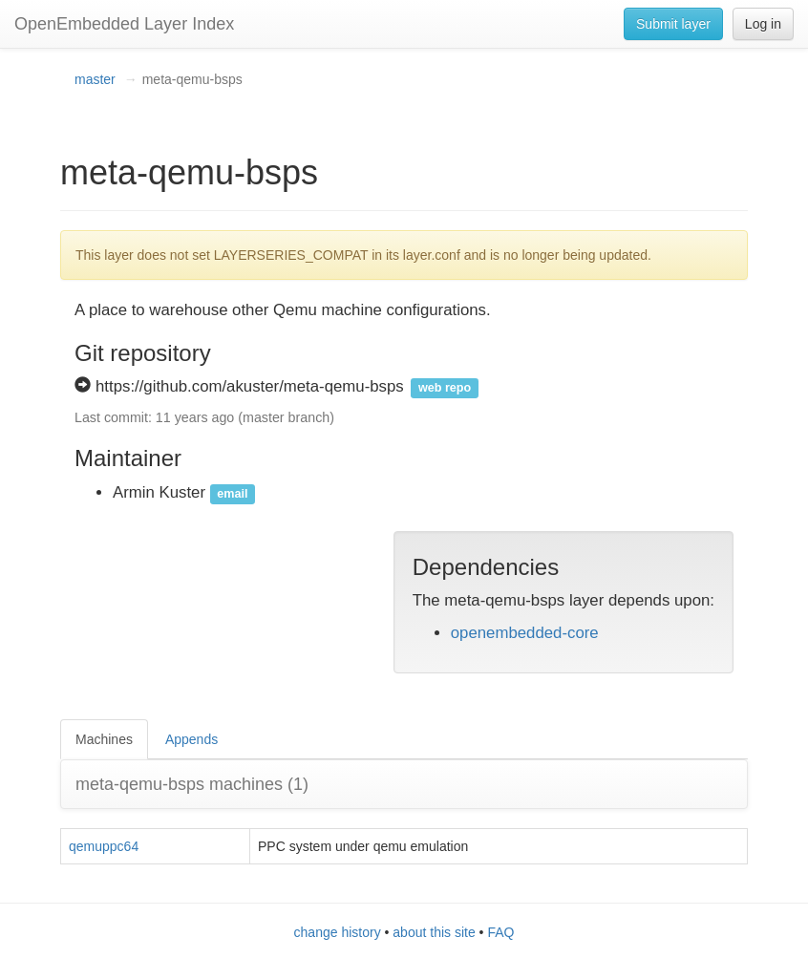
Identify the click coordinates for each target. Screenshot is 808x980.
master (95, 79)
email (232, 494)
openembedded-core (525, 633)
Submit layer (673, 24)
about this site (434, 932)
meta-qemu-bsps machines (191, 784)
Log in (763, 24)
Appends (191, 739)
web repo (444, 387)
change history (337, 932)
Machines (104, 739)
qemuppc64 (103, 846)
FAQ (500, 932)
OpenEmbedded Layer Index (124, 23)
